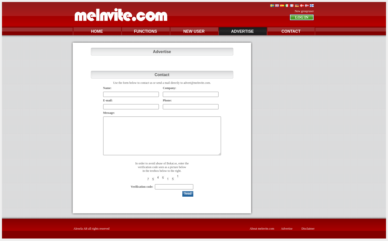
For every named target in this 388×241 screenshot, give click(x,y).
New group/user (304, 11)
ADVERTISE (242, 31)
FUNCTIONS (145, 31)
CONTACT (290, 31)
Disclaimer (308, 228)
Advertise (286, 228)
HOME (97, 31)
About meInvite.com (262, 228)
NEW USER (194, 31)
